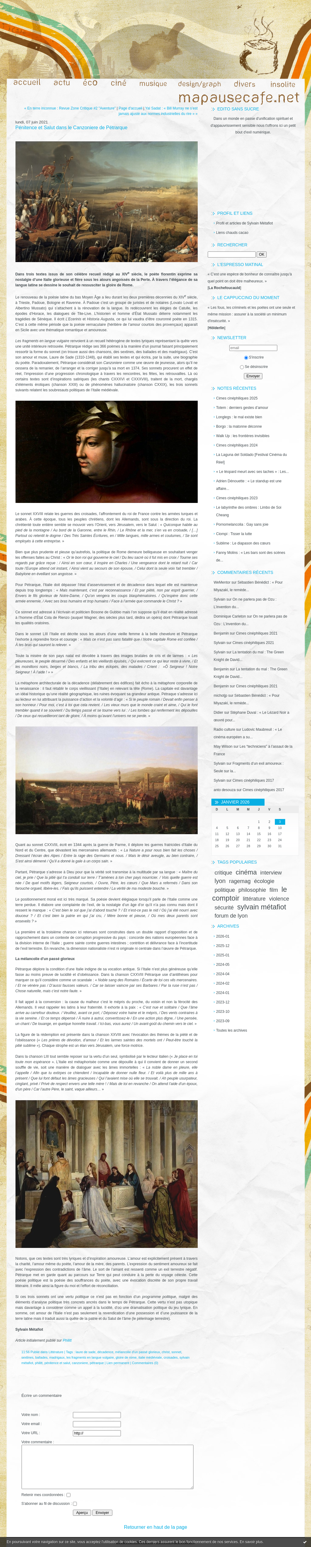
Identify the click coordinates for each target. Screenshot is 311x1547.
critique (223, 873)
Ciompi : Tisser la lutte (234, 534)
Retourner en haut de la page (155, 1527)
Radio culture (224, 729)
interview (271, 873)
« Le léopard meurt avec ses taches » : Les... (252, 472)
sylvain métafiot (261, 907)
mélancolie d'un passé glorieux (137, 1352)
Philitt (67, 1340)
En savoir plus (251, 1542)
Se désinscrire (254, 367)
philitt (39, 1363)
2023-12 (223, 1002)
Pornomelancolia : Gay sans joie (242, 524)
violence (279, 899)
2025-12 (223, 946)
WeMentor (222, 582)
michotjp (220, 695)
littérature (254, 899)
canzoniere (80, 1363)
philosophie (252, 890)
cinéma (246, 872)
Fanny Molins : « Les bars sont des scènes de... (250, 556)
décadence (105, 1352)
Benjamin (221, 633)
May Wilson (223, 746)
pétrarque (97, 1363)
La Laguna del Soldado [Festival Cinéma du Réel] (251, 458)
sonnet (176, 1352)
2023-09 (223, 1021)
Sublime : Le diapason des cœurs (243, 543)
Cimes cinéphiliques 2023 (237, 498)
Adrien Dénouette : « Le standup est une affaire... (249, 485)
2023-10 (223, 1011)
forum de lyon (231, 916)
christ (166, 1352)
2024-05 (223, 964)
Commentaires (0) (145, 1363)
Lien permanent (118, 1363)
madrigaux (56, 1357)
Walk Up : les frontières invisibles (243, 436)
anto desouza (225, 790)
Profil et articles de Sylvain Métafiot (244, 223)
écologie (264, 881)
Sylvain (220, 599)
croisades (171, 1357)
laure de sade (85, 1352)
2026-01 (223, 936)
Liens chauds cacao (232, 233)
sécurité (224, 908)
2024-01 (223, 993)
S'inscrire (254, 357)
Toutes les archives (231, 1030)
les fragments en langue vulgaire (90, 1357)
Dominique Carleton (230, 616)
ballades (41, 1357)
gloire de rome (126, 1357)
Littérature (56, 1352)
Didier (218, 712)
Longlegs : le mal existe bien (239, 417)
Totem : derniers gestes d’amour (242, 408)
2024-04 (223, 974)
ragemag (240, 881)
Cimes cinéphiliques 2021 (257, 633)
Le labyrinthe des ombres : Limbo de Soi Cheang (249, 511)
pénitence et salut (57, 1363)
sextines (28, 1357)
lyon (220, 881)
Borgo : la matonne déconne (239, 426)
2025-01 (223, 955)
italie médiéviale (150, 1357)
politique (225, 890)
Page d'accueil (130, 108)
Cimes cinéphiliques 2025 (237, 398)
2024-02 (223, 983)
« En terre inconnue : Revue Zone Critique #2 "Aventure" (70, 108)
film (273, 890)
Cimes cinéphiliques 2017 (253, 780)
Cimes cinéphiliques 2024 (237, 445)
